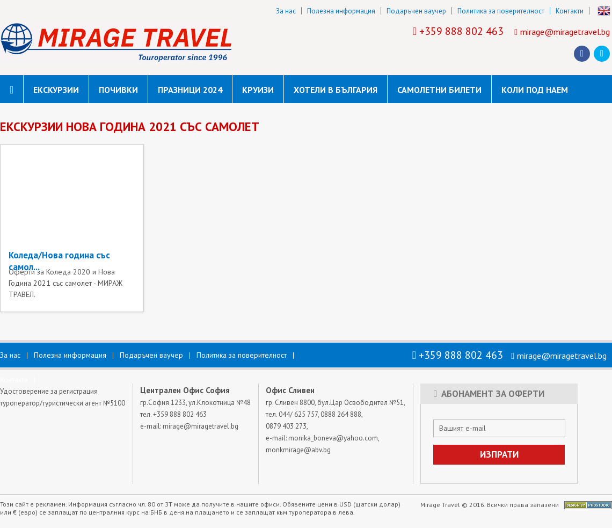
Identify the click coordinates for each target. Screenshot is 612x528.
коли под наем (534, 89)
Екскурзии (56, 89)
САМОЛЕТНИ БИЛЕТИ (439, 89)
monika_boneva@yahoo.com (333, 438)
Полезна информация (341, 11)
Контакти (570, 11)
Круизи (258, 89)
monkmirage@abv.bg (298, 449)
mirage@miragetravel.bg (565, 31)
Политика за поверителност (500, 11)
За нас (286, 11)
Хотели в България (335, 89)
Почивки (118, 89)
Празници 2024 (190, 89)
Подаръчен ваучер (416, 11)
